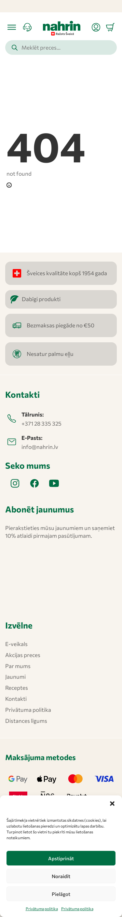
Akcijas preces (22, 655)
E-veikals (16, 644)
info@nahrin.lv (39, 446)
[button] (112, 803)
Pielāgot (61, 894)
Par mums (18, 666)
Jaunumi (15, 676)
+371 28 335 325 (41, 423)
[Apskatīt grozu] (110, 27)
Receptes (16, 687)
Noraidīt (61, 876)
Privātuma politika (42, 908)
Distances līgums (26, 720)
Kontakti (16, 698)
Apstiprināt (61, 858)
